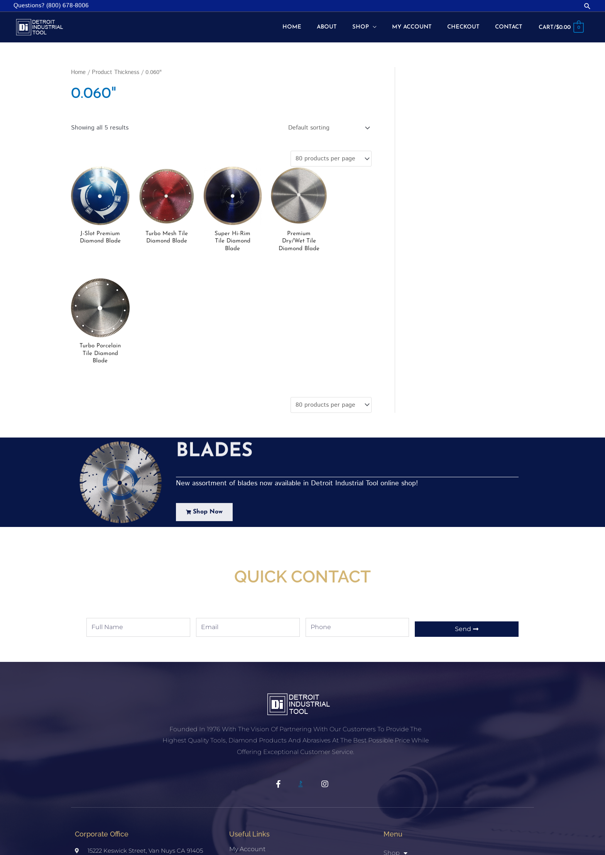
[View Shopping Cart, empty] (559, 27)
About (393, 775)
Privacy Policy (249, 788)
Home (78, 71)
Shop (237, 772)
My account (247, 741)
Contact (395, 791)
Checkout (244, 757)
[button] (587, 6)
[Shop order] (327, 127)
